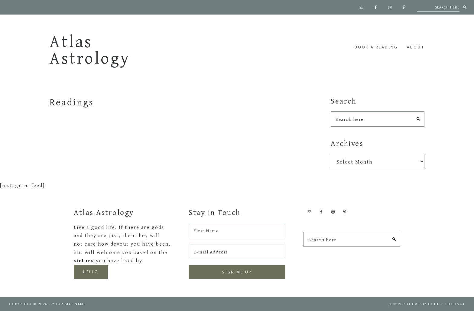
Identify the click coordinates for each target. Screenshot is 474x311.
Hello (91, 271)
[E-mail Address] (237, 251)
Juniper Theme (404, 304)
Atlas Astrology (90, 49)
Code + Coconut (446, 304)
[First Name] (237, 230)
